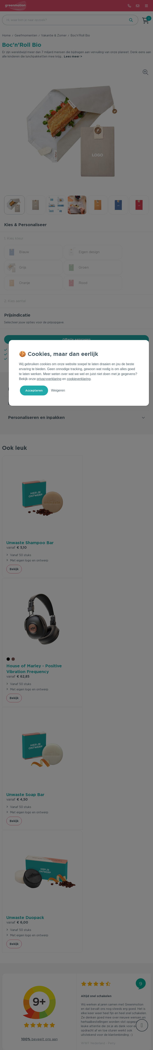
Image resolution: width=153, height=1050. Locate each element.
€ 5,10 (16, 526)
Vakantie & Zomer (54, 35)
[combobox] (63, 20)
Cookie (86, 1034)
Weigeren (58, 390)
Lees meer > (73, 56)
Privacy (73, 1034)
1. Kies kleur (13, 238)
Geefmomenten (26, 35)
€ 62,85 (92, 532)
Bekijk (14, 553)
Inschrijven (127, 940)
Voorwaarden (54, 1034)
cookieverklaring (79, 379)
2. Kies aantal (15, 286)
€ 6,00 (92, 648)
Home (6, 35)
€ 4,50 (17, 648)
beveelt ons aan (39, 764)
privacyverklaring (49, 379)
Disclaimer (101, 1034)
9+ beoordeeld (61, 334)
